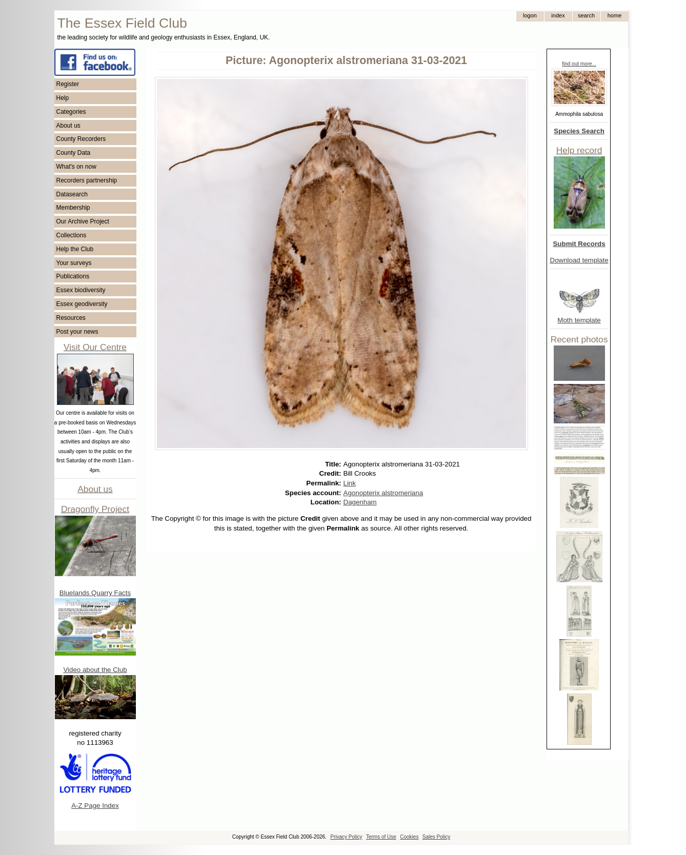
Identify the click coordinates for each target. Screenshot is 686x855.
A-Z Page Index (95, 805)
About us (68, 125)
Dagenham (360, 502)
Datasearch (72, 194)
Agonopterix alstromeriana (383, 493)
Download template (579, 260)
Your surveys (74, 263)
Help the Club (75, 249)
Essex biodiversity (81, 290)
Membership (73, 207)
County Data (73, 152)
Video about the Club (95, 670)
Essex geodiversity (82, 304)
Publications (73, 276)
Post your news (77, 331)
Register (67, 84)
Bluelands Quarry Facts (95, 593)
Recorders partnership (86, 180)
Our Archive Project (82, 221)
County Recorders (81, 138)
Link (350, 483)
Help (62, 97)
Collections (71, 235)
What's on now (76, 166)
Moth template (578, 320)
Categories (71, 111)
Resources (71, 317)
